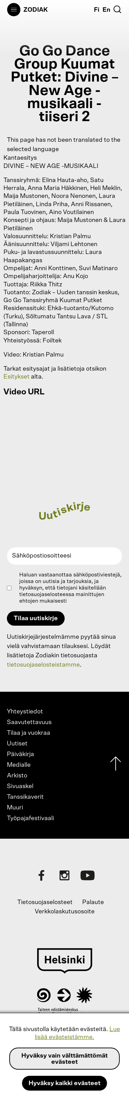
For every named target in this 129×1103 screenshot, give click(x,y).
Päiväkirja (20, 754)
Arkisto (17, 776)
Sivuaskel (20, 786)
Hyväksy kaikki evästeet (64, 1083)
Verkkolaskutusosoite (65, 912)
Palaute (93, 902)
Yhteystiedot (25, 712)
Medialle (19, 765)
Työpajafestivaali (30, 818)
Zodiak (35, 10)
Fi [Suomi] (96, 10)
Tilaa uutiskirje (36, 618)
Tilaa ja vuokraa (28, 733)
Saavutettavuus (29, 722)
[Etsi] (117, 9)
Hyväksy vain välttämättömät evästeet (64, 1059)
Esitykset (16, 377)
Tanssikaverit (25, 797)
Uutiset (17, 744)
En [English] (106, 10)
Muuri (15, 808)
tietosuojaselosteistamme (43, 665)
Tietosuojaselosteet (45, 902)
